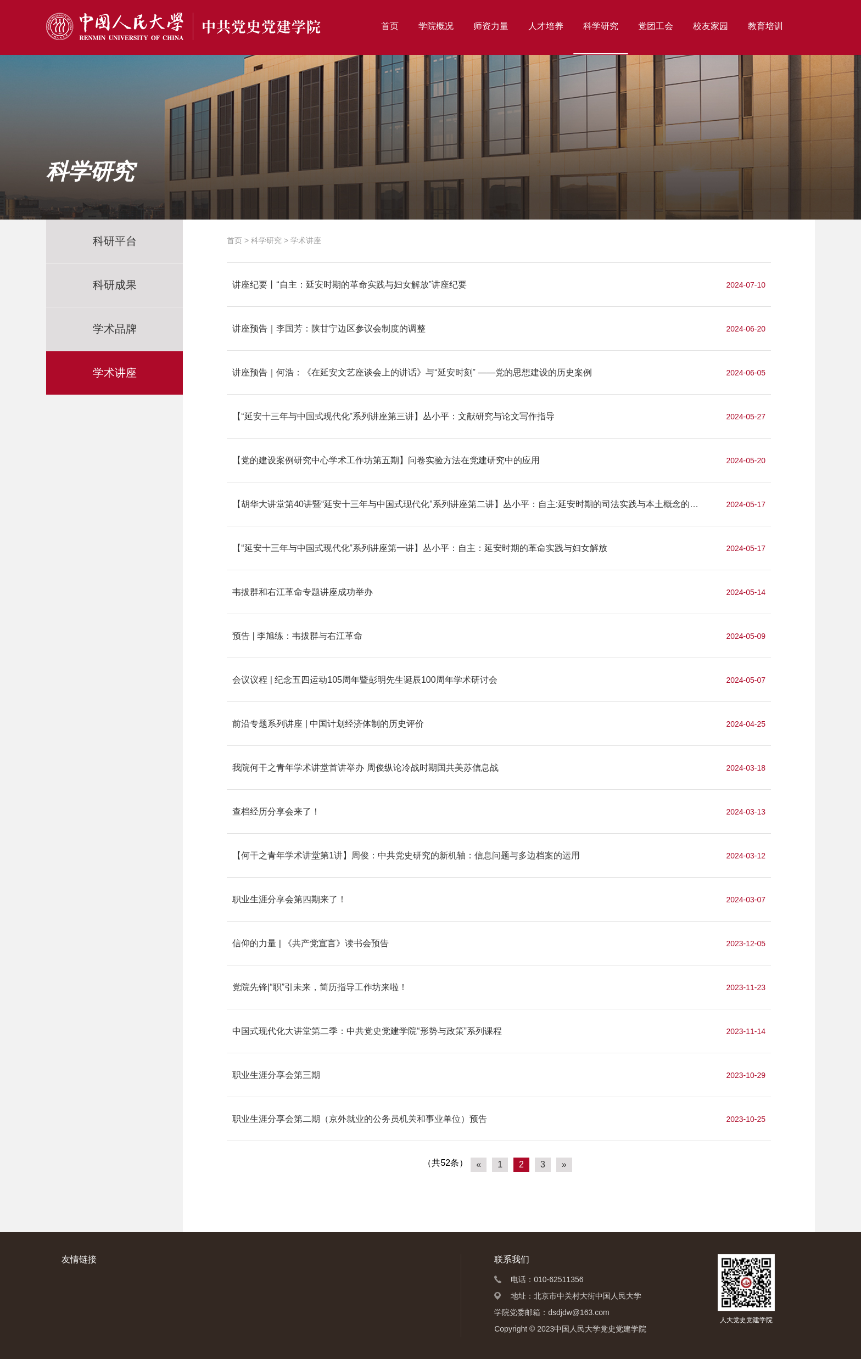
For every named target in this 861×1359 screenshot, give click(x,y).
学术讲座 (115, 373)
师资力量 (490, 26)
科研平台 (115, 241)
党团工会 (655, 26)
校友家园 (710, 26)
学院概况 (436, 26)
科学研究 (600, 26)
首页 (390, 26)
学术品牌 (115, 329)
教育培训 (765, 26)
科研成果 (115, 285)
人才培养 (545, 26)
